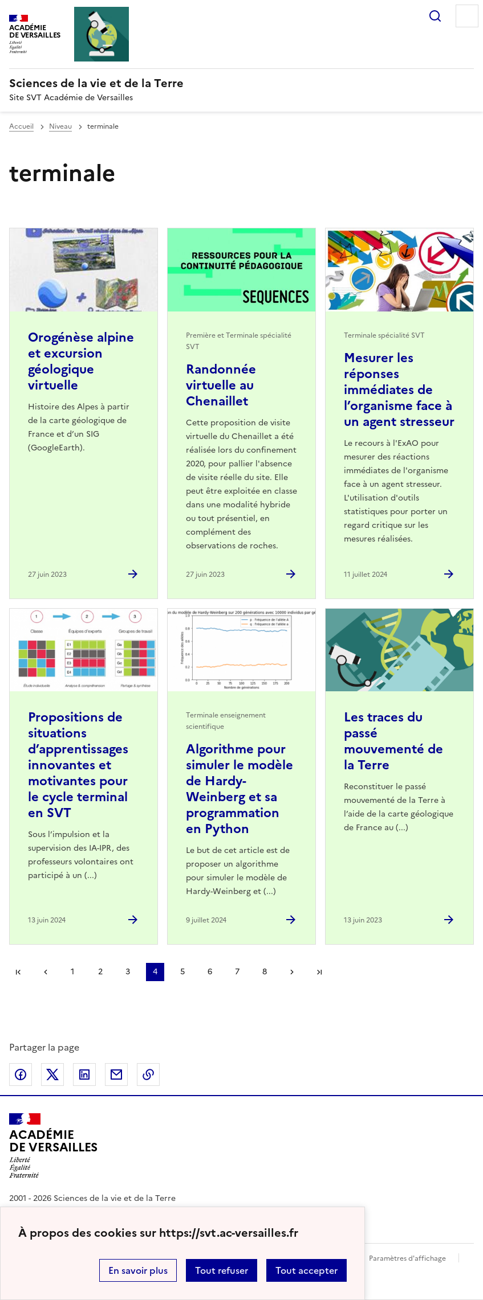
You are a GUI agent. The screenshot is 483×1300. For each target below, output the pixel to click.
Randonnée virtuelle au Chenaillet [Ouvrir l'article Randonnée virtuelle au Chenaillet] (221, 385)
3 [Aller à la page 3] (127, 972)
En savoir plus (138, 1270)
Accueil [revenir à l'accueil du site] (21, 126)
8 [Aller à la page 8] (264, 972)
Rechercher (435, 16)
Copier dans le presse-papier (148, 1074)
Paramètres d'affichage (407, 1258)
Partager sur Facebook (20, 1074)
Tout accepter (306, 1270)
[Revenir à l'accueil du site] (53, 1145)
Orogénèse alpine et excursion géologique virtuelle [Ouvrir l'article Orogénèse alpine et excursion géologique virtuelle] (81, 361)
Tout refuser (221, 1270)
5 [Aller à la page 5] (182, 972)
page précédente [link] (45, 972)
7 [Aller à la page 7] (237, 972)
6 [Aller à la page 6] (210, 972)
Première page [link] (18, 972)
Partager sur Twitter (52, 1074)
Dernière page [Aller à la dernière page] (319, 972)
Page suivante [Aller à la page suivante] (292, 972)
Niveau (60, 126)
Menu (467, 16)
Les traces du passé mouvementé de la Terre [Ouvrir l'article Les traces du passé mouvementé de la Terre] (393, 741)
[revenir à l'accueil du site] (241, 83)
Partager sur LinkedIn (84, 1074)
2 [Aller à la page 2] (100, 972)
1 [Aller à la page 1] (72, 972)
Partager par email (116, 1074)
